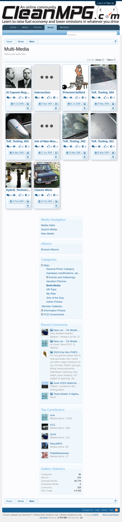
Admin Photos (54, 301)
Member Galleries (52, 306)
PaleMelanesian (59, 453)
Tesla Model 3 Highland (65, 393)
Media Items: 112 (60, 437)
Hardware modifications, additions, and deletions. (74, 273)
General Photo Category (60, 268)
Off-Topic (51, 289)
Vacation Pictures (56, 281)
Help (97, 510)
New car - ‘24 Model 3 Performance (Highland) (65, 330)
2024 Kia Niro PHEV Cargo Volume (65, 352)
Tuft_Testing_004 (102, 92)
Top (111, 510)
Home (13, 27)
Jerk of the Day (55, 297)
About (25, 27)
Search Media (49, 229)
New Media (47, 233)
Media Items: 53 (59, 446)
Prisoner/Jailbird (74, 92)
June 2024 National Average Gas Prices (65, 383)
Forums (37, 27)
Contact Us (87, 510)
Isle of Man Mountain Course (53, 141)
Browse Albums (50, 249)
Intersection (42, 92)
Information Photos (55, 310)
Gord (53, 434)
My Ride (51, 293)
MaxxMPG (56, 443)
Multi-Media (53, 285)
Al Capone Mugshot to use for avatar (30, 92)
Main (46, 265)
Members (64, 27)
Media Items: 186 (60, 427)
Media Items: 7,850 (61, 418)
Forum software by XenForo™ (31, 515)
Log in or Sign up (105, 3)
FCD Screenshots (54, 314)
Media (50, 27)
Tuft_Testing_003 (17, 141)
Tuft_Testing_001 (102, 141)
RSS (116, 510)
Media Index (48, 225)
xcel (52, 415)
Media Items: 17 (59, 456)
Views (99, 59)
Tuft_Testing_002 (74, 141)
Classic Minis (43, 190)
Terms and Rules (110, 515)
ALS (52, 424)
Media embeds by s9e (71, 515)
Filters (111, 59)
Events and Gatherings (62, 277)
